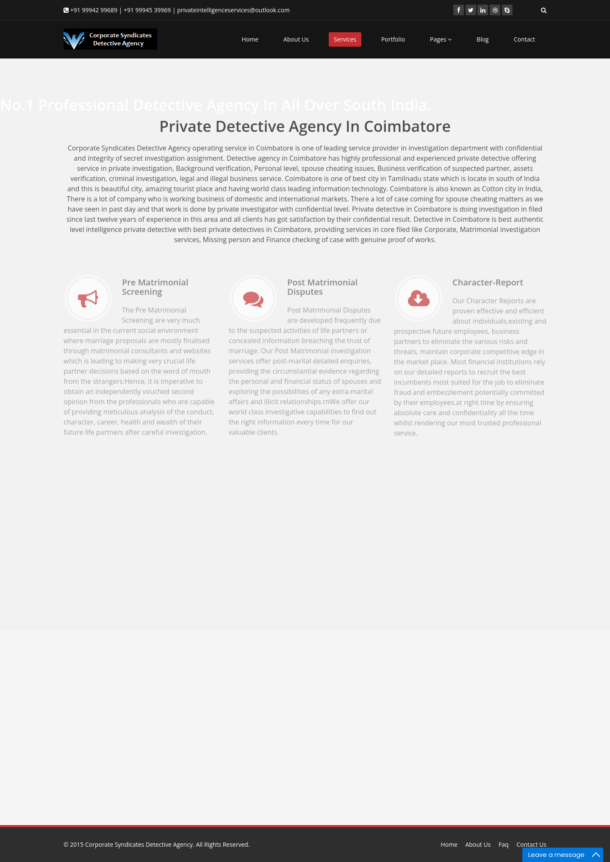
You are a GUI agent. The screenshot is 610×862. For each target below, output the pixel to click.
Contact (524, 39)
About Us (296, 39)
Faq (504, 844)
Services (345, 39)
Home (249, 39)
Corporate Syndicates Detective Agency (139, 844)
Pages (441, 39)
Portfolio (393, 39)
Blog (483, 39)
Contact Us (531, 844)
